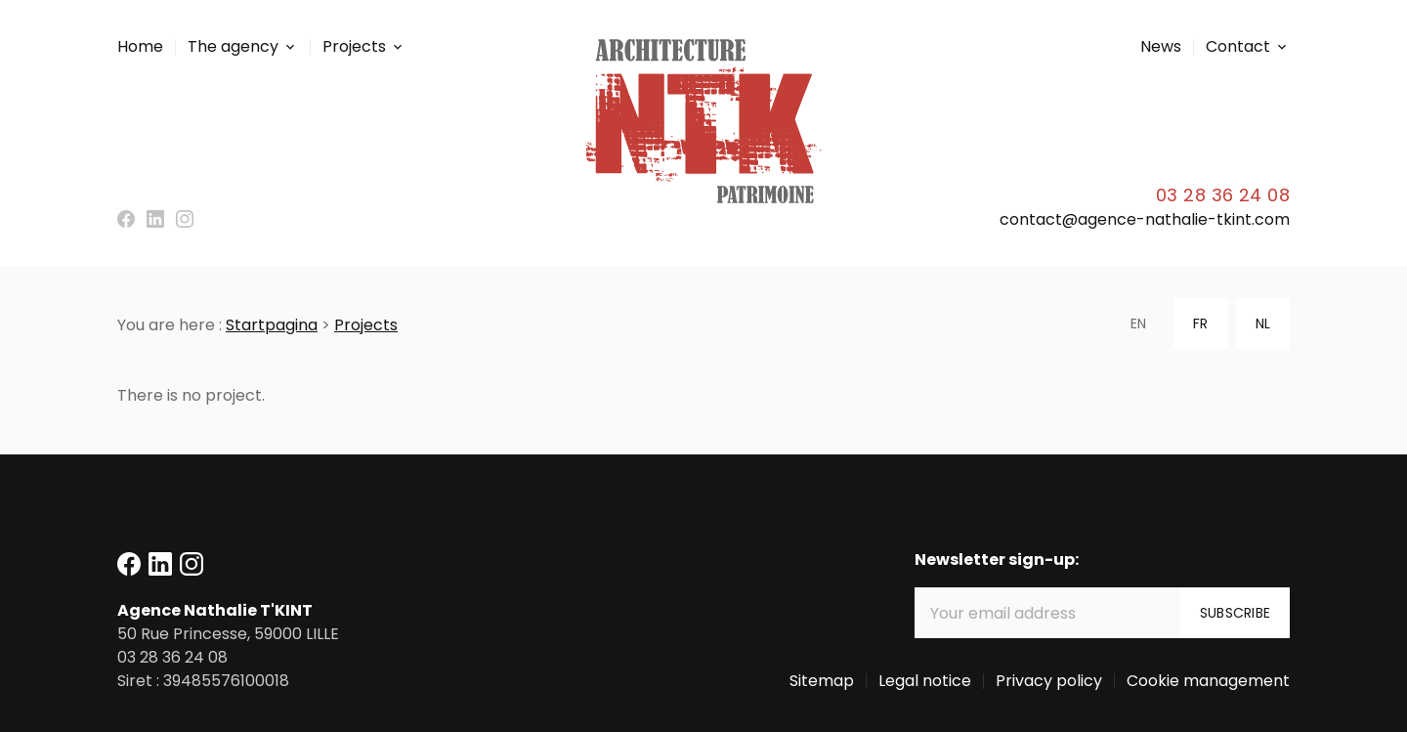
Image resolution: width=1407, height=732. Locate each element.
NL (1263, 323)
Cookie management (1208, 680)
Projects (354, 46)
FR (1200, 323)
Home (140, 46)
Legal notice (924, 680)
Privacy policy (1049, 680)
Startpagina (272, 325)
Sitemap (821, 680)
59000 (228, 634)
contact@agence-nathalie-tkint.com (1145, 219)
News (1160, 46)
